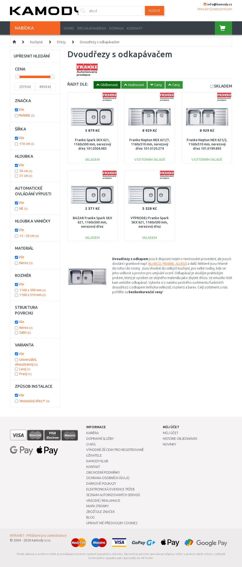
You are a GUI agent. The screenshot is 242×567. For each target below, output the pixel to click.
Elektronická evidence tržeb (110, 489)
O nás (90, 444)
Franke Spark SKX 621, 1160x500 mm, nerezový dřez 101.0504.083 (92, 144)
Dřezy (61, 42)
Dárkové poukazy (101, 483)
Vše (21, 109)
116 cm (26, 144)
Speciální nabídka (91, 28)
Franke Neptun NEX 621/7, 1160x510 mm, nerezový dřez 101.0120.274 (149, 144)
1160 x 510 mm (32, 295)
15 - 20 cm (29, 236)
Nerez (26, 328)
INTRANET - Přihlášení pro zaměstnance (38, 535)
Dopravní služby (100, 439)
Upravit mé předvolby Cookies (111, 523)
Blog (90, 517)
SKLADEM (223, 86)
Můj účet (170, 433)
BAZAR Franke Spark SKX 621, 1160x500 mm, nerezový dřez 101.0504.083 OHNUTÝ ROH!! (92, 226)
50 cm (25, 171)
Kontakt (93, 467)
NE (23, 208)
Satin (25, 332)
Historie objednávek (180, 439)
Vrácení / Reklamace (103, 500)
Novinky (169, 444)
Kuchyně (36, 42)
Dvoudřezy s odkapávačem (99, 42)
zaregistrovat (222, 9)
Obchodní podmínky (103, 472)
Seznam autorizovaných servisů (113, 495)
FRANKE (168, 264)
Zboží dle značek (100, 512)
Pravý (25, 374)
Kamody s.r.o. (41, 540)
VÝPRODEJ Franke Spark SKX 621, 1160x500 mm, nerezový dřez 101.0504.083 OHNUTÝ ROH (149, 226)
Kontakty (134, 28)
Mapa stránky (97, 506)
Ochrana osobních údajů (108, 478)
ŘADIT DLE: (77, 84)
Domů (69, 28)
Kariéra (92, 433)
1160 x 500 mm (32, 290)
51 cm (25, 176)
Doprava (116, 28)
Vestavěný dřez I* (34, 401)
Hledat (154, 11)
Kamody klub (97, 461)
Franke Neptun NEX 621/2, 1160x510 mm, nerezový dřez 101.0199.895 (207, 144)
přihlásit (204, 9)
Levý (24, 369)
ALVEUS (181, 264)
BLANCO (154, 264)
